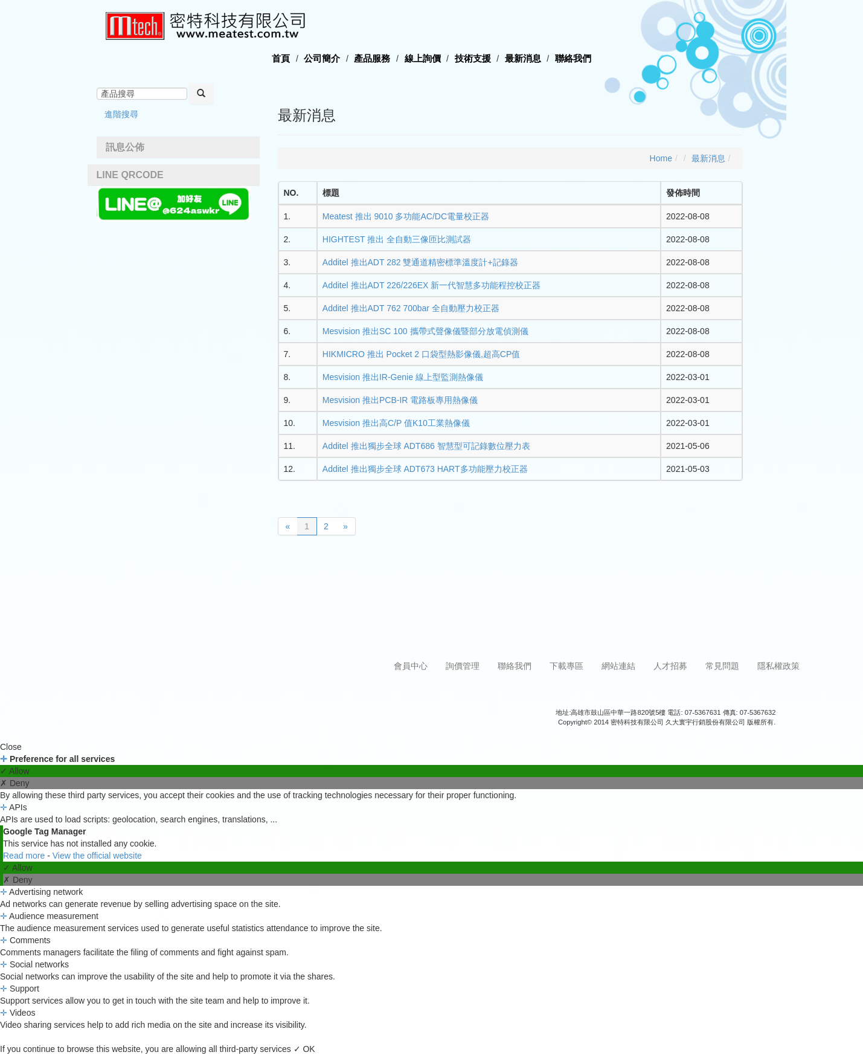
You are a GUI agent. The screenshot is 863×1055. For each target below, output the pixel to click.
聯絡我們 (573, 58)
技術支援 (473, 58)
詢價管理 (463, 666)
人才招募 (670, 666)
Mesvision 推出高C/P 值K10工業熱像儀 (396, 423)
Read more (25, 855)
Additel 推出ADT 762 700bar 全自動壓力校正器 (410, 308)
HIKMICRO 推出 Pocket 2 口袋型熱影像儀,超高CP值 (421, 354)
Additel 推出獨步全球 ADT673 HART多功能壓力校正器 (425, 469)
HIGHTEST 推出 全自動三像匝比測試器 (396, 239)
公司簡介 (322, 58)
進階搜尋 (121, 114)
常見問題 (722, 666)
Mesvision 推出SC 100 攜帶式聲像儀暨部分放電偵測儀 (425, 331)
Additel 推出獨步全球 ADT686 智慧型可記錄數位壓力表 (426, 446)
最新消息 (523, 58)
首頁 (281, 58)
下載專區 (566, 666)
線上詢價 (423, 58)
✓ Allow (15, 771)
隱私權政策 (778, 666)
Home (661, 158)
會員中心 (411, 666)
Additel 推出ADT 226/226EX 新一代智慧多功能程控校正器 (431, 285)
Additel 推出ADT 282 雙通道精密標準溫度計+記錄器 (420, 262)
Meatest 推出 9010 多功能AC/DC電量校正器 (405, 216)
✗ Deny (15, 783)
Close (11, 747)
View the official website (97, 855)
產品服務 (372, 58)
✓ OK (304, 1049)
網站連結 (618, 666)
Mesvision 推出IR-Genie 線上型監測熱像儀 (402, 377)
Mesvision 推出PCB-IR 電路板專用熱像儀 (400, 400)
